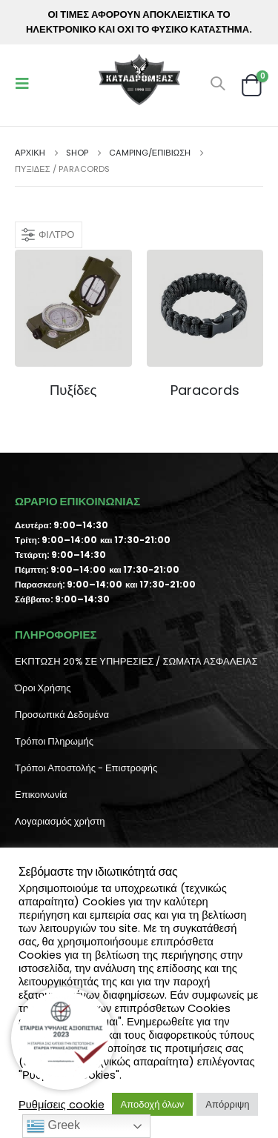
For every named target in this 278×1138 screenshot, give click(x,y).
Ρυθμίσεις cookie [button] (62, 1104)
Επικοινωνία (41, 795)
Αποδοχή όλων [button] (153, 1104)
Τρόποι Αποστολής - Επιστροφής (86, 768)
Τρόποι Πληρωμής (54, 741)
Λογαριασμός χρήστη (60, 821)
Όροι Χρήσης (42, 688)
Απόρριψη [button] (227, 1104)
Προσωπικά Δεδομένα (62, 715)
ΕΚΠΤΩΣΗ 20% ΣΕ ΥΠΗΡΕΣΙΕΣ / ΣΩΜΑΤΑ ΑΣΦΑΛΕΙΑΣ (136, 661)
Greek (53, 1126)
